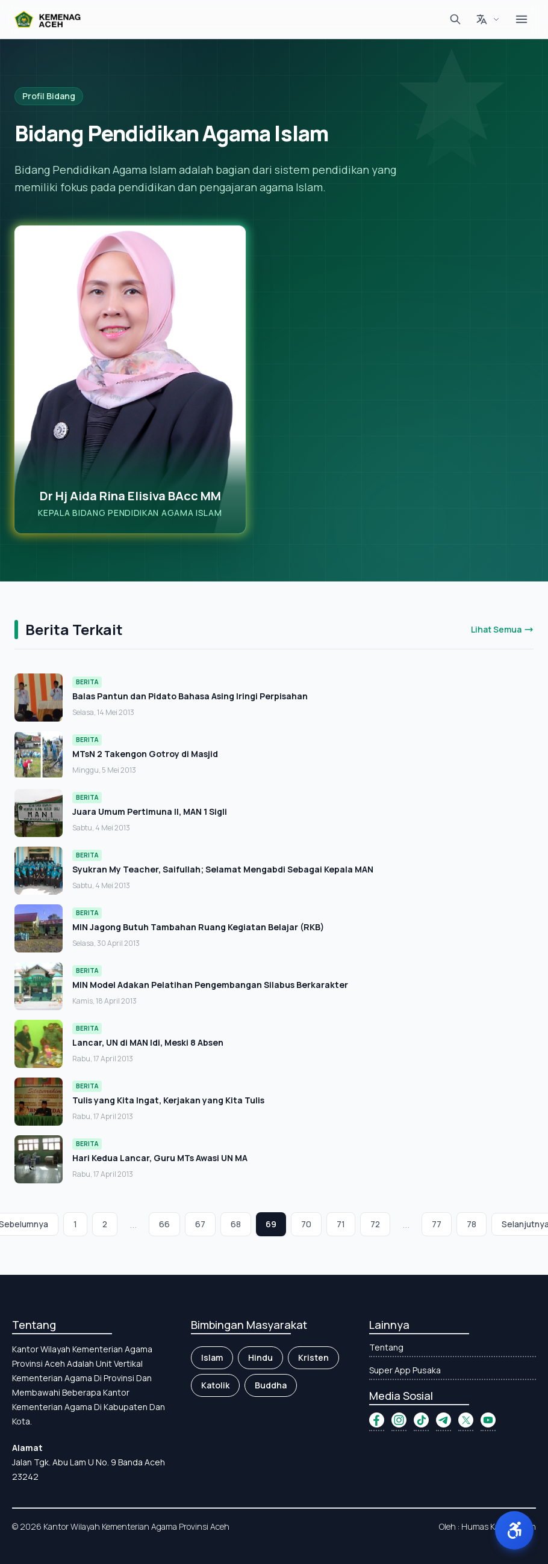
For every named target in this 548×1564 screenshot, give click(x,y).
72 (375, 1224)
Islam (212, 1357)
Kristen (313, 1357)
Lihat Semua (502, 629)
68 (236, 1224)
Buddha (271, 1385)
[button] (514, 1530)
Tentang (386, 1347)
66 (164, 1224)
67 (200, 1224)
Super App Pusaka (405, 1370)
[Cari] (455, 19)
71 (341, 1224)
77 (436, 1224)
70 (306, 1224)
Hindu (260, 1357)
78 (471, 1224)
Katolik (215, 1385)
